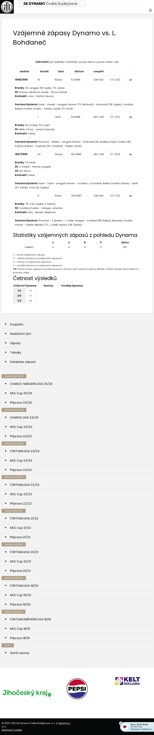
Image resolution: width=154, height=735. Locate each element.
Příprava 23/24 (21, 470)
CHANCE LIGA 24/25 (24, 417)
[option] (27, 693)
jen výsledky (57, 62)
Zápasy (15, 343)
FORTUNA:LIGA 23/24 (24, 451)
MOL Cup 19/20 (20, 595)
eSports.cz (64, 723)
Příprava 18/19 (20, 638)
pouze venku (104, 62)
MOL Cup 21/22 (20, 528)
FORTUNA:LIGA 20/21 (24, 552)
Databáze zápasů (23, 362)
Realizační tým (20, 334)
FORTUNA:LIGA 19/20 (24, 586)
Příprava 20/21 (20, 571)
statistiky (71, 62)
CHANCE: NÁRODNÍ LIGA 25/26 (31, 384)
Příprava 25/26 (21, 403)
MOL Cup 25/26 (21, 393)
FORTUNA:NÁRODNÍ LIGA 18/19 (30, 619)
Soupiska (16, 324)
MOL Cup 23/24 (21, 460)
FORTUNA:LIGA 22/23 (24, 485)
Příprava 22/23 (21, 503)
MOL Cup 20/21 (20, 561)
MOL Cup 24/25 (21, 427)
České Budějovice (50, 3)
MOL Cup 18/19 (20, 629)
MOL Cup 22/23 (21, 494)
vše (116, 62)
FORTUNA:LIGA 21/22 (24, 518)
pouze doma (87, 62)
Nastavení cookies (12, 730)
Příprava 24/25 (21, 436)
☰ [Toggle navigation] (150, 10)
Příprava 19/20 (20, 604)
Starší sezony (19, 653)
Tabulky (15, 352)
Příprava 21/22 (20, 537)
